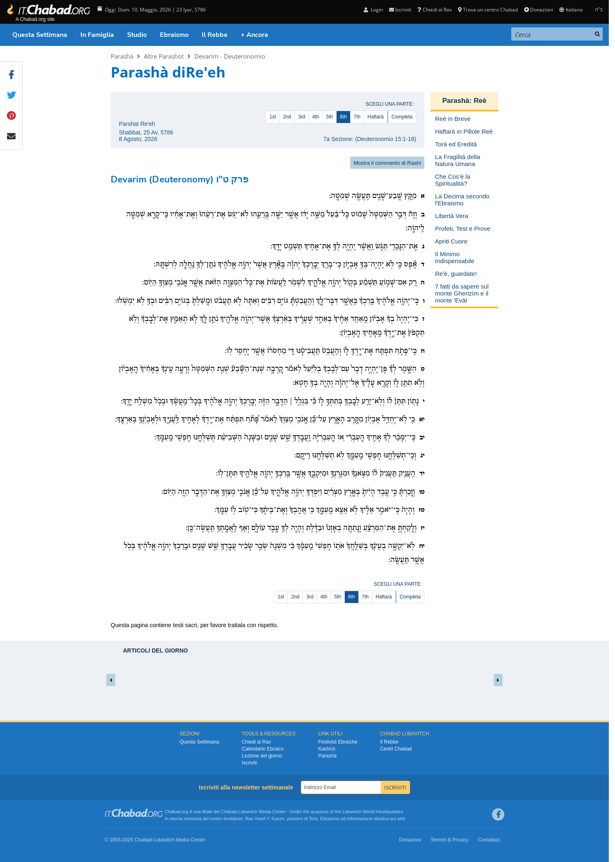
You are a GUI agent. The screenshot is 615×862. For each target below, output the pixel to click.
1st (272, 117)
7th (357, 117)
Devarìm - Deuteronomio (229, 56)
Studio (137, 34)
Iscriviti (400, 9)
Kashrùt (326, 749)
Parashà (122, 56)
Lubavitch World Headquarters (372, 811)
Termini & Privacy (449, 840)
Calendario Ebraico (263, 749)
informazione (360, 818)
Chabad (229, 811)
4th (315, 117)
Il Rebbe (215, 34)
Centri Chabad (396, 749)
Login (373, 9)
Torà (313, 818)
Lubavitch (247, 811)
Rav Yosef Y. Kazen (265, 818)
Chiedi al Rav (434, 9)
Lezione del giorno (262, 756)
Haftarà (375, 117)
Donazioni (538, 9)
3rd (301, 117)
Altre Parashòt (164, 56)
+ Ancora (254, 34)
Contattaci (489, 840)
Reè (480, 101)
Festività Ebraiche (337, 742)
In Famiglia (97, 34)
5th (329, 117)
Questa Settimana (39, 34)
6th (343, 117)
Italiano (570, 9)
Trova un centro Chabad (488, 9)
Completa (402, 117)
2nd (287, 117)
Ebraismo (174, 34)
